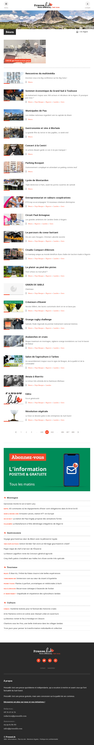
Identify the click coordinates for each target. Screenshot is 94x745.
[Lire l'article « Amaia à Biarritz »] (13, 381)
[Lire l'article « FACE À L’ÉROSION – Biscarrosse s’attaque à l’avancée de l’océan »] (47, 588)
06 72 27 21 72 (10, 712)
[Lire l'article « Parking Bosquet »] (13, 167)
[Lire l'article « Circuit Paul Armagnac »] (13, 219)
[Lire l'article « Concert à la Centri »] (13, 150)
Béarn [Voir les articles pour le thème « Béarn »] (30, 82)
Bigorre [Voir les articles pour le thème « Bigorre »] (48, 102)
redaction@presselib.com (15, 716)
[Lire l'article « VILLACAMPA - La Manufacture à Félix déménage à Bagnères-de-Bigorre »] (47, 523)
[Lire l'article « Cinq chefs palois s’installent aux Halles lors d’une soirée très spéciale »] (47, 558)
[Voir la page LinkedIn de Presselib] (50, 660)
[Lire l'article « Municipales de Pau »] (13, 115)
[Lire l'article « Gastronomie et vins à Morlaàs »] (13, 132)
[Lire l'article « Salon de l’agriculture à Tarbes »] (13, 361)
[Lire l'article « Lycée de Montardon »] (13, 185)
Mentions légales (33, 739)
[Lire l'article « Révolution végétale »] (13, 416)
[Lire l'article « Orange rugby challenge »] (13, 324)
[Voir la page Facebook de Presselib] (38, 660)
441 (47, 432)
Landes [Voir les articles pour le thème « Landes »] (56, 102)
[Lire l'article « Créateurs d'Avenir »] (13, 306)
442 (52, 432)
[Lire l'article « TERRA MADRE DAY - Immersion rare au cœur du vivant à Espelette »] (47, 578)
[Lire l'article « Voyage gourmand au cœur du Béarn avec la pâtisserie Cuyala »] (47, 539)
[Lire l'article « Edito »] (13, 398)
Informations (12, 739)
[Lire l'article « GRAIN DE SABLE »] (13, 289)
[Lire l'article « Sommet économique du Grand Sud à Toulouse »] (13, 95)
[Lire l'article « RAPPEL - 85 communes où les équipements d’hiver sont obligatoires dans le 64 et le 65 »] (47, 508)
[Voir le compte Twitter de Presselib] (44, 660)
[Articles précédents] (16, 432)
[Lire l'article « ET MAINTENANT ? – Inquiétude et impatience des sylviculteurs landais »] (47, 593)
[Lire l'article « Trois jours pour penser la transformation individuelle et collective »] (47, 628)
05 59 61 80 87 (10, 724)
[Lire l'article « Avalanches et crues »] (13, 341)
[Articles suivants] (78, 432)
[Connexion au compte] (87, 5)
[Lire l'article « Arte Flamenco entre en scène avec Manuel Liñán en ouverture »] (47, 613)
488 (72, 432)
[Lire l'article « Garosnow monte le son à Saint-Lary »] (47, 503)
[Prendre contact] (42, 668)
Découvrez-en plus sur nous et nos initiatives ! (24, 702)
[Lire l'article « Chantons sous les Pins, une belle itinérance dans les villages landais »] (47, 623)
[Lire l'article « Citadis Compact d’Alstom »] (13, 254)
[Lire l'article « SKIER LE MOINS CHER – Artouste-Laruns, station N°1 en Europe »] (47, 513)
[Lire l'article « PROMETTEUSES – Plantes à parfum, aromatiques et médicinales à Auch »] (47, 583)
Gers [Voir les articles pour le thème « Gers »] (62, 102)
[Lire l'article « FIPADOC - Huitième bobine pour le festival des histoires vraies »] (47, 608)
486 (62, 432)
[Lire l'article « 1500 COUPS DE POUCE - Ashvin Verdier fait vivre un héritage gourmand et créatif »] (47, 543)
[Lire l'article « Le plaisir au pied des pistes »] (13, 272)
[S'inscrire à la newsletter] (51, 668)
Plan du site (22, 739)
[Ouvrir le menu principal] (6, 5)
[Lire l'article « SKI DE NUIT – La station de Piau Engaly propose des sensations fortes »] (47, 518)
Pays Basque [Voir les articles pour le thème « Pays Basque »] (39, 102)
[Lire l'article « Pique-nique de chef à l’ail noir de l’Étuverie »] (47, 548)
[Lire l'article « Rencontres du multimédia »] (13, 78)
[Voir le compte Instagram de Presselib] (55, 660)
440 (41, 432)
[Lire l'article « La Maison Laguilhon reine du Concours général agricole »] (47, 553)
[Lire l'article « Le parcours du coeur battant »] (13, 237)
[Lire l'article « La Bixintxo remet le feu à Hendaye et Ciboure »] (47, 618)
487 (67, 432)
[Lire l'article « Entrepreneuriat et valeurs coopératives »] (13, 202)
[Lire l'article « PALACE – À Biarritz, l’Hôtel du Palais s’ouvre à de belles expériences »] (47, 573)
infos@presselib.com (13, 728)
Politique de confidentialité (49, 739)
